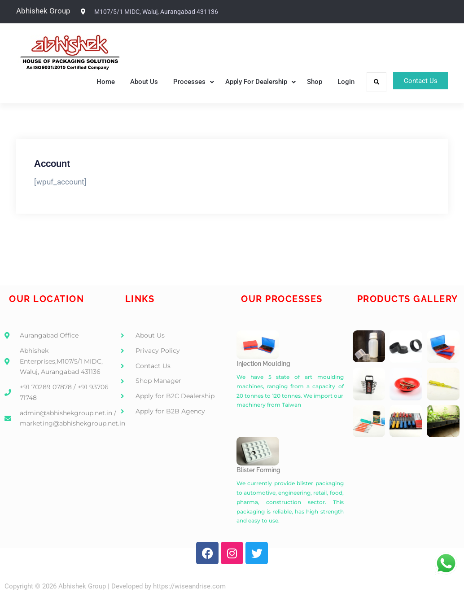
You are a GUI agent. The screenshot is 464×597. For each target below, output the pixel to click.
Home (97, 82)
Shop (306, 82)
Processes (181, 82)
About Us (135, 82)
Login (337, 82)
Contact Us (416, 82)
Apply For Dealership (248, 82)
